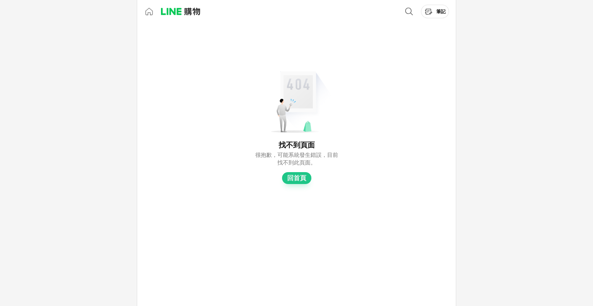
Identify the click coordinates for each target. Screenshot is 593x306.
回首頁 (296, 178)
